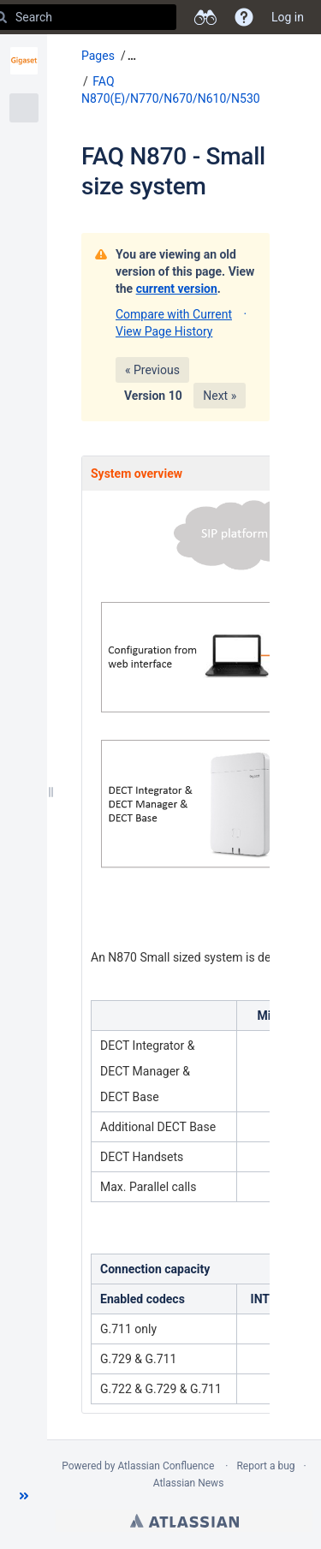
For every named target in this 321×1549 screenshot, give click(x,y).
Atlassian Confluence (165, 1466)
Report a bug (265, 1466)
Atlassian (184, 1521)
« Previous (152, 370)
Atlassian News (188, 1483)
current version (176, 288)
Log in (287, 17)
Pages (98, 56)
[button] (24, 1496)
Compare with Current (174, 314)
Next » (219, 395)
